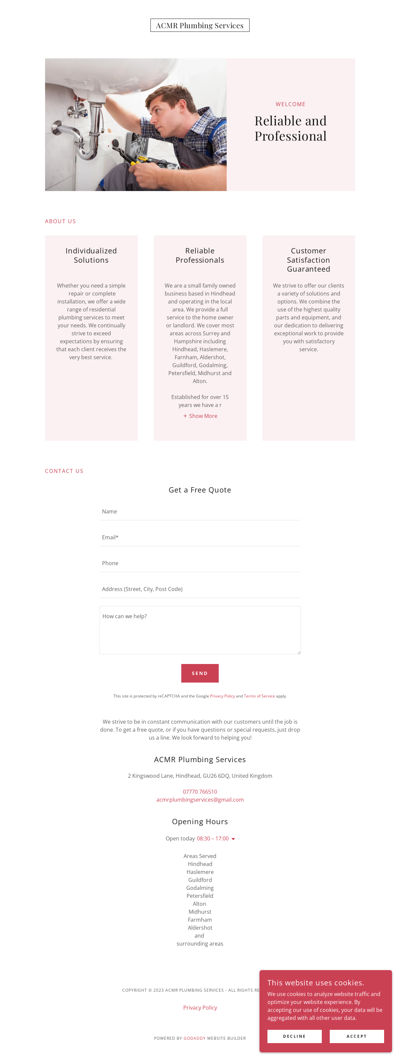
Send (200, 673)
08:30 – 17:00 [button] (213, 838)
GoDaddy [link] (195, 1038)
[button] (200, 416)
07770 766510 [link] (200, 791)
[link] (199, 26)
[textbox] (200, 511)
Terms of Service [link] (259, 696)
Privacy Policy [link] (222, 696)
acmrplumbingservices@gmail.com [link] (200, 799)
